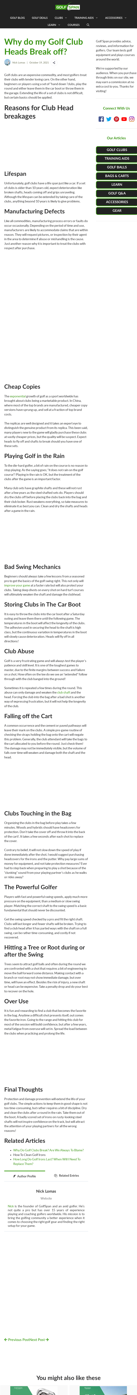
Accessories (117, 17)
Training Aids (88, 17)
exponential (18, 396)
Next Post (39, 1340)
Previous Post (16, 1340)
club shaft (63, 692)
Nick (11, 1206)
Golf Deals (40, 17)
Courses (73, 24)
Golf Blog (17, 17)
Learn (56, 24)
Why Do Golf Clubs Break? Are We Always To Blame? (48, 1150)
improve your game (17, 585)
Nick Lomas (18, 62)
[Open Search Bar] (88, 24)
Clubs (63, 17)
